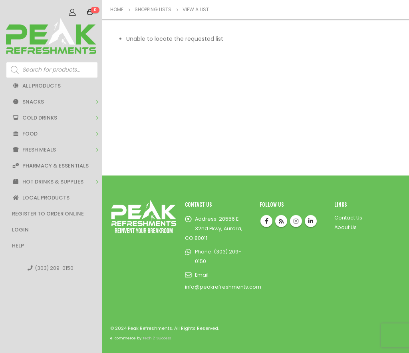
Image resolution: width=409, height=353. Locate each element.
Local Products (40, 197)
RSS (281, 221)
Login (20, 229)
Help (18, 245)
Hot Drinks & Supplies (47, 181)
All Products (36, 86)
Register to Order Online (48, 213)
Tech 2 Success (157, 338)
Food (25, 134)
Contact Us (348, 217)
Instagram (296, 221)
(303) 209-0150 (50, 268)
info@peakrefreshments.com (223, 286)
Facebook (266, 221)
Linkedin (311, 221)
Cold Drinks (34, 118)
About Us (345, 227)
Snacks (28, 102)
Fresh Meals (34, 150)
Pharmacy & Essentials (50, 166)
